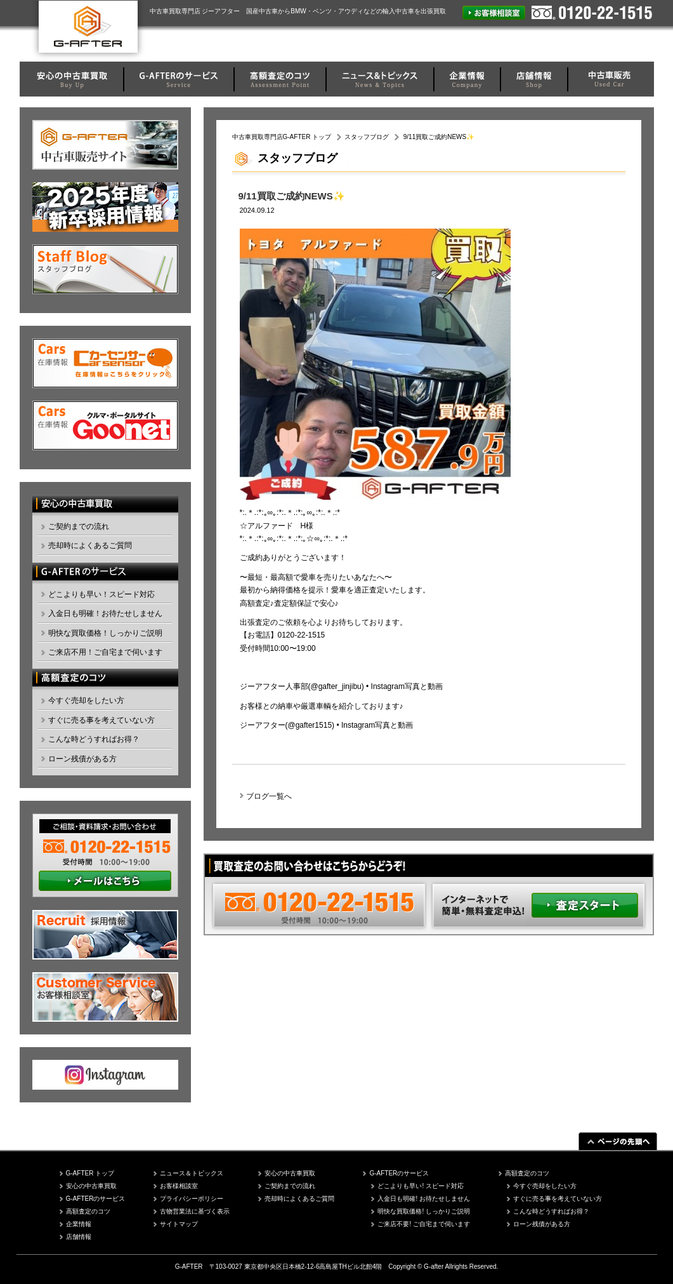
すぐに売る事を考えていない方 (101, 720)
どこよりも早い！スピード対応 (101, 594)
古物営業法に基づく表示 (195, 1211)
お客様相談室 (179, 1185)
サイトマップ (179, 1223)
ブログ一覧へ (269, 796)
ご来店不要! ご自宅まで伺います (423, 1223)
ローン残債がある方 (82, 758)
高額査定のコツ (88, 1211)
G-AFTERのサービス (96, 1198)
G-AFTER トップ (90, 1173)
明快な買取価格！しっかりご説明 (105, 633)
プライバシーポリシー (191, 1198)
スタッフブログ (366, 136)
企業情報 (78, 1223)
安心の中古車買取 (91, 1185)
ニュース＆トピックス (191, 1173)
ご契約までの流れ (78, 526)
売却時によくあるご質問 (90, 545)
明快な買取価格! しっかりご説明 (423, 1211)
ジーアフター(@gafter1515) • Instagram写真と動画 (327, 725)
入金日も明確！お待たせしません (105, 613)
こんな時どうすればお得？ (94, 739)
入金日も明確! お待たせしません (423, 1198)
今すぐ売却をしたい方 (86, 700)
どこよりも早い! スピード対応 (420, 1185)
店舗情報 (78, 1236)
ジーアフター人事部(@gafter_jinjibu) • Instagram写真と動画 (341, 686)
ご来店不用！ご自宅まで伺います (105, 652)
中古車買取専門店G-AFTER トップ (282, 136)
